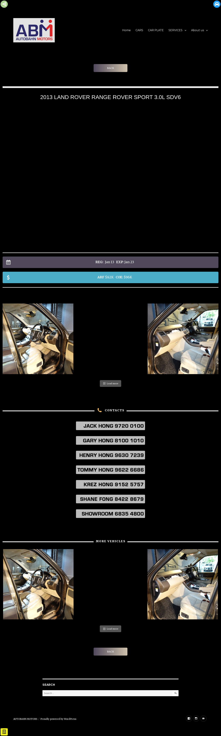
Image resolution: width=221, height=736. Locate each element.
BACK (110, 68)
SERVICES (175, 30)
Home (126, 30)
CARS (139, 30)
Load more (110, 383)
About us (197, 30)
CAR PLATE (156, 30)
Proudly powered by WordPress (58, 719)
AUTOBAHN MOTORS (25, 719)
